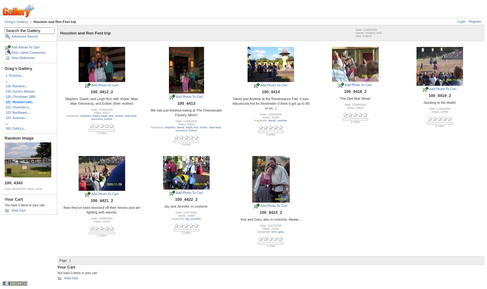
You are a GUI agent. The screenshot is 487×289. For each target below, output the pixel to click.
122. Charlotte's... (18, 107)
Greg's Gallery (16, 22)
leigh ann (107, 115)
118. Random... (17, 86)
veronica (96, 119)
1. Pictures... (15, 75)
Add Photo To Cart (105, 85)
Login (461, 21)
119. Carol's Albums (20, 91)
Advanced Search (24, 36)
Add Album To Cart (25, 47)
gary (281, 231)
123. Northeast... (18, 112)
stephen (85, 115)
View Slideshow (23, 58)
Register (475, 21)
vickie (119, 115)
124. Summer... (16, 118)
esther (108, 119)
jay (187, 218)
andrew (282, 120)
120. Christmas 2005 (20, 97)
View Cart (18, 210)
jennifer (196, 218)
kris (273, 231)
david (96, 115)
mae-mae (131, 115)
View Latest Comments (28, 52)
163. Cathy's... (16, 128)
